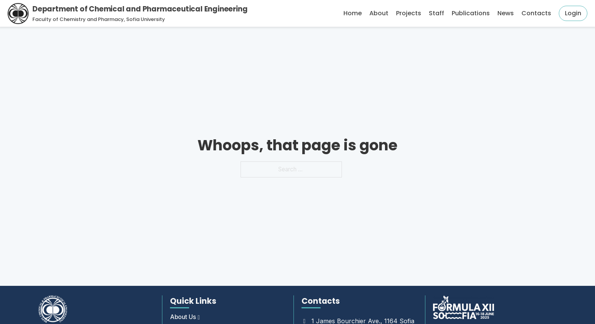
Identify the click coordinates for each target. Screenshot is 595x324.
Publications (471, 13)
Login (573, 13)
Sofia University (145, 19)
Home (352, 13)
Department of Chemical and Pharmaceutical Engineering (139, 9)
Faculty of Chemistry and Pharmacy (78, 19)
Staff (436, 13)
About (378, 13)
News (505, 13)
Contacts (536, 13)
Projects (408, 13)
